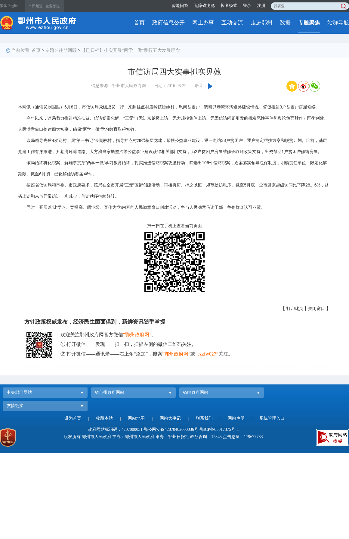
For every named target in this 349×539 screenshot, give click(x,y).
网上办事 (203, 23)
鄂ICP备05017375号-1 (219, 429)
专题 (49, 50)
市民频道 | (36, 6)
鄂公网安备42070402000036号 (171, 429)
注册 (261, 5)
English (14, 6)
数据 (285, 23)
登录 (247, 5)
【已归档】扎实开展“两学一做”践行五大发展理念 (130, 50)
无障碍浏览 (204, 5)
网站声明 (236, 418)
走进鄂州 (261, 23)
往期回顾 (68, 50)
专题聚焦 (309, 23)
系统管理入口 (272, 418)
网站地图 (136, 418)
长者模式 (229, 5)
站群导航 (338, 23)
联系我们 (204, 418)
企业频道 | (53, 6)
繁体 (3, 6)
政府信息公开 (168, 23)
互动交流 (232, 23)
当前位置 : (21, 50)
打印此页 (294, 308)
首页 (139, 23)
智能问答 (179, 5)
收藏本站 (104, 418)
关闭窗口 (316, 308)
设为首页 (72, 418)
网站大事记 (170, 418)
